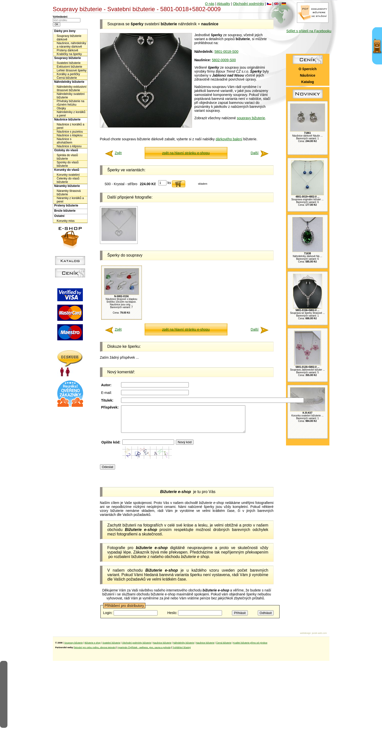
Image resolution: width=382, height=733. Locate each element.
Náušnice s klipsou (69, 146)
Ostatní (59, 216)
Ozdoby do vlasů (66, 150)
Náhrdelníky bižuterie (69, 82)
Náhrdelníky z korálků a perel (71, 113)
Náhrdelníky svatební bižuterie (71, 95)
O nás (209, 4)
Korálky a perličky (68, 74)
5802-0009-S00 (224, 60)
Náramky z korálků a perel (70, 199)
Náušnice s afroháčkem (64, 140)
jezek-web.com (319, 638)
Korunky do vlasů (66, 170)
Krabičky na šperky (69, 54)
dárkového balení (229, 139)
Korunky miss (66, 221)
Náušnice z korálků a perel (70, 126)
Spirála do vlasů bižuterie (67, 156)
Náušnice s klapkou (70, 135)
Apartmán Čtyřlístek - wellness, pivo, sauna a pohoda (144, 652)
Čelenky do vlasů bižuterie (68, 180)
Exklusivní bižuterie (69, 66)
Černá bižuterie (67, 78)
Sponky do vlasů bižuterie (68, 164)
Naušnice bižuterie (162, 648)
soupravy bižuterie (251, 118)
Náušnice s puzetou (70, 131)
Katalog (307, 82)
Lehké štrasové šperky (72, 70)
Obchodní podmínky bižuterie (136, 648)
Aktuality (223, 4)
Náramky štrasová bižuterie (69, 192)
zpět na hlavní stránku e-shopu (186, 153)
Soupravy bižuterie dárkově (69, 37)
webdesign (305, 638)
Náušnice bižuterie (67, 119)
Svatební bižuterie (69, 63)
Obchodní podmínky (248, 4)
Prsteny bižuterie (66, 205)
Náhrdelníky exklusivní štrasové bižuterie (72, 88)
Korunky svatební (68, 174)
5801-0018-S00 (226, 52)
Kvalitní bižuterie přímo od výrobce (250, 648)
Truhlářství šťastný (181, 652)
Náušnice (307, 75)
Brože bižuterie (65, 210)
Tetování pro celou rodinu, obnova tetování (95, 652)
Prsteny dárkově (67, 50)
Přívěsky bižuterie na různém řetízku (70, 102)
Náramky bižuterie (67, 186)
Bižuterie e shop (93, 648)
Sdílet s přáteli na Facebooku (308, 31)
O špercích (308, 69)
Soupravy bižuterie (67, 58)
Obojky (61, 108)
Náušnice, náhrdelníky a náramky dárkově (71, 44)
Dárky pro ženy (65, 31)
